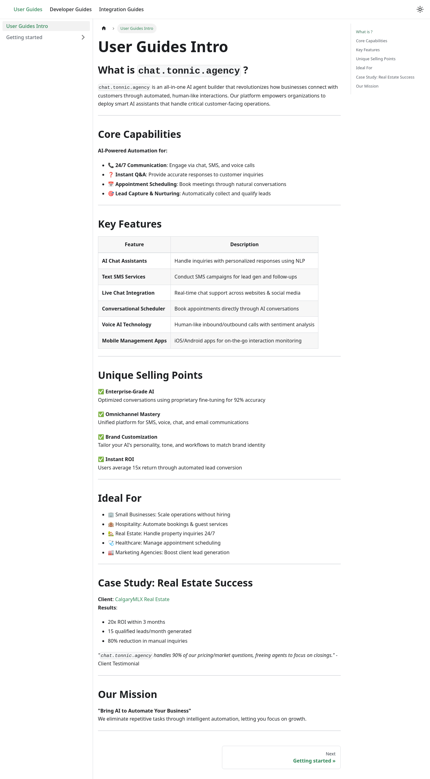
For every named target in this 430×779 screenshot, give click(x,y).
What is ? (364, 31)
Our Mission (367, 86)
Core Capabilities (371, 40)
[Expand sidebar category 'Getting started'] (83, 37)
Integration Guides (121, 9)
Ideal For (364, 67)
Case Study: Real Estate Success (385, 77)
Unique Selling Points (376, 58)
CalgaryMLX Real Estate (142, 599)
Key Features (368, 49)
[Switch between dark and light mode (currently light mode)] (420, 9)
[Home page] (104, 28)
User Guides (28, 9)
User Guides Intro (27, 26)
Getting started (24, 37)
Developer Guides (71, 9)
